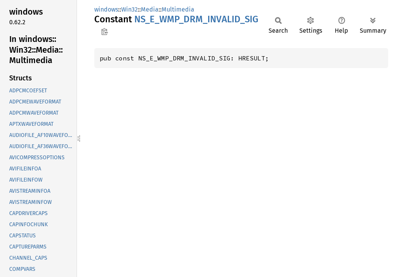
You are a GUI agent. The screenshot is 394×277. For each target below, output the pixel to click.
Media (150, 9)
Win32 (129, 9)
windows (106, 9)
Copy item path (104, 31)
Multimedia (178, 9)
